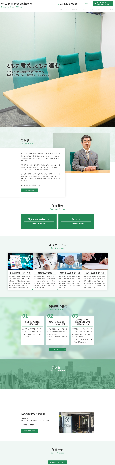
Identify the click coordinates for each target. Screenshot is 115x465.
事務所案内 (58, 9)
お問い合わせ (75, 445)
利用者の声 (95, 9)
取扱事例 (103, 9)
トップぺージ (26, 445)
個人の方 (24, 453)
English (111, 9)
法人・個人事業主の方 (28, 450)
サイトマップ (75, 448)
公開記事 (87, 9)
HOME (50, 9)
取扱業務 (66, 9)
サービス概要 (77, 9)
